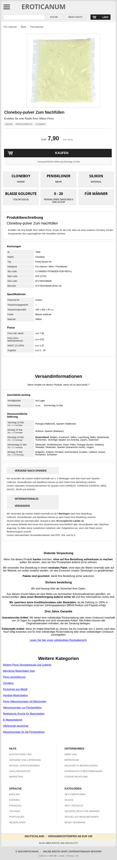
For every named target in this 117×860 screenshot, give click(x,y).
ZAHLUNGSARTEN (19, 771)
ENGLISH (14, 794)
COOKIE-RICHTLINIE (76, 776)
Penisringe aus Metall (15, 689)
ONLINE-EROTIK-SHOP (55, 851)
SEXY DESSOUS (74, 805)
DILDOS (69, 800)
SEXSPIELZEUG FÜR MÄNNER (82, 811)
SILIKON (96, 175)
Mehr (23, 27)
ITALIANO (14, 811)
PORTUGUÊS (16, 816)
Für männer (10, 27)
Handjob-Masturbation (15, 695)
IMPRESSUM (71, 760)
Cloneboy (40, 257)
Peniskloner (37, 27)
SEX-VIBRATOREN (75, 794)
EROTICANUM (43, 6)
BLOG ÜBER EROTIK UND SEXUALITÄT (58, 843)
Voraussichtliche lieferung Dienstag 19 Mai (59, 161)
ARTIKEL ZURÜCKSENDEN (24, 765)
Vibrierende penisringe (15, 725)
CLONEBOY (21, 175)
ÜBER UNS (70, 754)
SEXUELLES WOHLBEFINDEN (82, 816)
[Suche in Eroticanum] (24, 17)
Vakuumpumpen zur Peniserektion (22, 707)
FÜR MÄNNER (96, 193)
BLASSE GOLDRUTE (20, 193)
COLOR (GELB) (21, 199)
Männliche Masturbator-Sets (19, 671)
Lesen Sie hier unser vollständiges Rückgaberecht (58, 640)
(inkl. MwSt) (68, 140)
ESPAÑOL (14, 800)
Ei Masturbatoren (12, 719)
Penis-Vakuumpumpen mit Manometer (24, 701)
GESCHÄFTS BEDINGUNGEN (81, 765)
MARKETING (16, 776)
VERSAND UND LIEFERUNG (25, 760)
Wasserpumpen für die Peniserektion (24, 732)
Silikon (38, 319)
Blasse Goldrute (43, 314)
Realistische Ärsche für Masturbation (24, 713)
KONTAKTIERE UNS (20, 754)
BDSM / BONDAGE (75, 822)
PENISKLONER (58, 175)
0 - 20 (58, 193)
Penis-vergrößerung (14, 677)
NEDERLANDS (17, 822)
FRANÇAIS (15, 805)
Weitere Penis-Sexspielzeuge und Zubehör (27, 664)
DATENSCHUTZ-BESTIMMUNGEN (83, 771)
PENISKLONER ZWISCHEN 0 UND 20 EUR (58, 200)
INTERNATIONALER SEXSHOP (85, 851)
